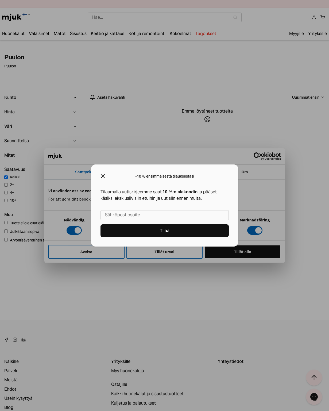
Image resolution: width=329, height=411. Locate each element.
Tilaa (164, 230)
